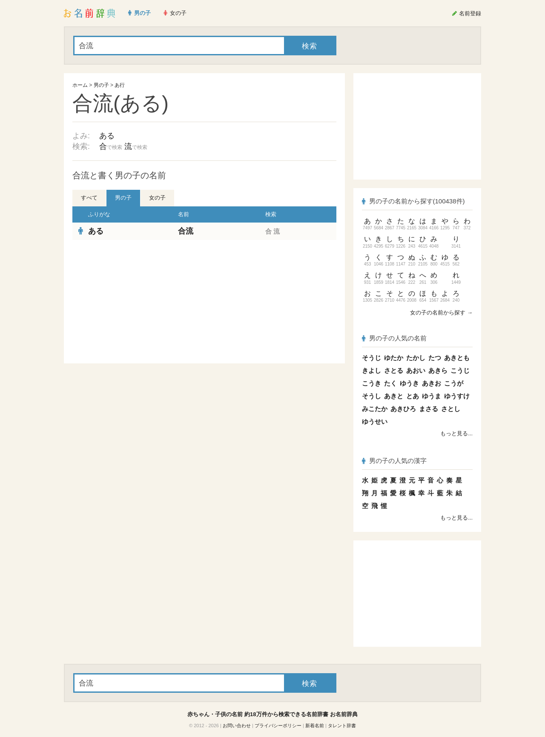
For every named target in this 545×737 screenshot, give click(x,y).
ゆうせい (374, 421)
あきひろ (403, 408)
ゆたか (393, 357)
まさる (428, 408)
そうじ (371, 357)
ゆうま (431, 396)
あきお (431, 383)
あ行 (120, 85)
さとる (393, 370)
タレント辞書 (342, 725)
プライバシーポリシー (278, 725)
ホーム (80, 85)
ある (107, 135)
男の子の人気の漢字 (394, 460)
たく (390, 383)
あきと (393, 396)
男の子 (101, 85)
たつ (434, 357)
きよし (371, 370)
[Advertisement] (136, 302)
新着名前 (314, 725)
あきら (437, 370)
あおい (415, 370)
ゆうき (409, 383)
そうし (371, 396)
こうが (453, 383)
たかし (415, 357)
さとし (450, 408)
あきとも (457, 357)
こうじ (460, 370)
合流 (185, 231)
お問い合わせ (237, 725)
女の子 (157, 197)
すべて (89, 197)
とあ (412, 396)
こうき (371, 383)
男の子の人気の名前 (394, 338)
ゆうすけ (457, 396)
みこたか (374, 408)
